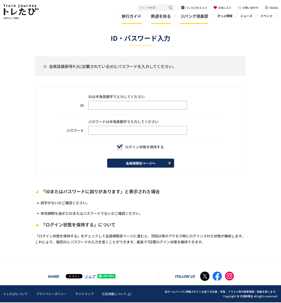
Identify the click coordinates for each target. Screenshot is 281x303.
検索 (170, 7)
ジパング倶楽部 (194, 16)
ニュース (246, 16)
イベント (266, 16)
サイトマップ (84, 294)
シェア (90, 277)
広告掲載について (116, 294)
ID (82, 105)
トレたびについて (15, 294)
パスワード (75, 130)
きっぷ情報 (224, 16)
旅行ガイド (131, 16)
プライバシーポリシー (51, 294)
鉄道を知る (161, 16)
